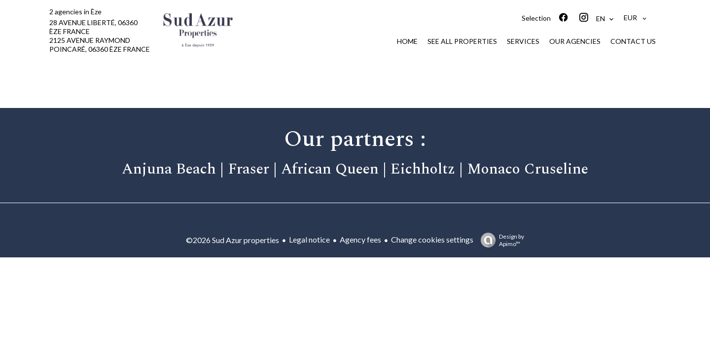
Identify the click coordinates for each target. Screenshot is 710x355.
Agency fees (360, 239)
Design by (500, 240)
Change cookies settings (432, 239)
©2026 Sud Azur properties (232, 240)
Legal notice (309, 239)
